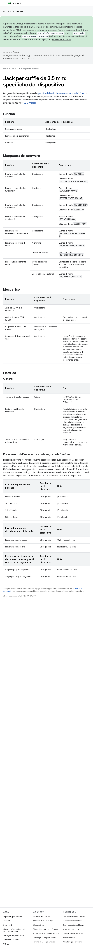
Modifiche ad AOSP (61, 39)
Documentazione (13, 11)
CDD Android (30, 103)
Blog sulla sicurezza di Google (45, 929)
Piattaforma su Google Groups (46, 933)
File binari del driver (11, 940)
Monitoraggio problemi (72, 942)
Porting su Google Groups (44, 942)
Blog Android (38, 925)
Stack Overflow (69, 937)
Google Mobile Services (73, 933)
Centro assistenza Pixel (72, 921)
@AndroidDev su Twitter (43, 921)
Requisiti (6, 921)
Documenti (15, 69)
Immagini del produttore (13, 935)
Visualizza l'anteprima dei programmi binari (14, 930)
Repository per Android (12, 916)
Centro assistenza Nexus (73, 925)
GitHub (6, 944)
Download (7, 925)
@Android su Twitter (41, 916)
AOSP (5, 69)
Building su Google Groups (44, 937)
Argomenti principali (31, 69)
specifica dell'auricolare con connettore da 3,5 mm (61, 93)
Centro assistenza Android (74, 916)
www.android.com (71, 929)
